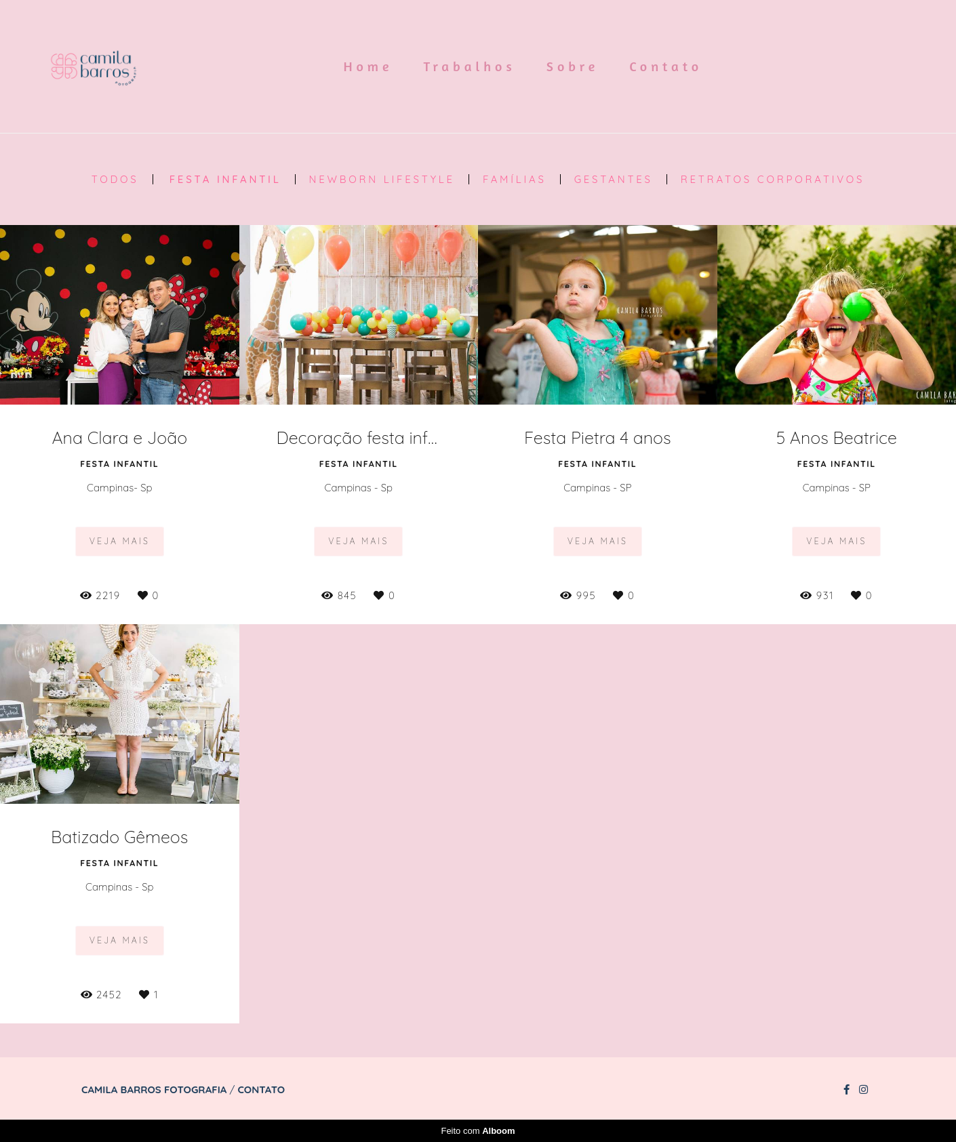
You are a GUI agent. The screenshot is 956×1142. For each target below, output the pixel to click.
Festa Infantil (225, 179)
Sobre (572, 66)
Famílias (514, 179)
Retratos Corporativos (772, 179)
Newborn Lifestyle (382, 179)
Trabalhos (470, 66)
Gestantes (613, 179)
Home (368, 66)
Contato (665, 66)
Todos (115, 179)
